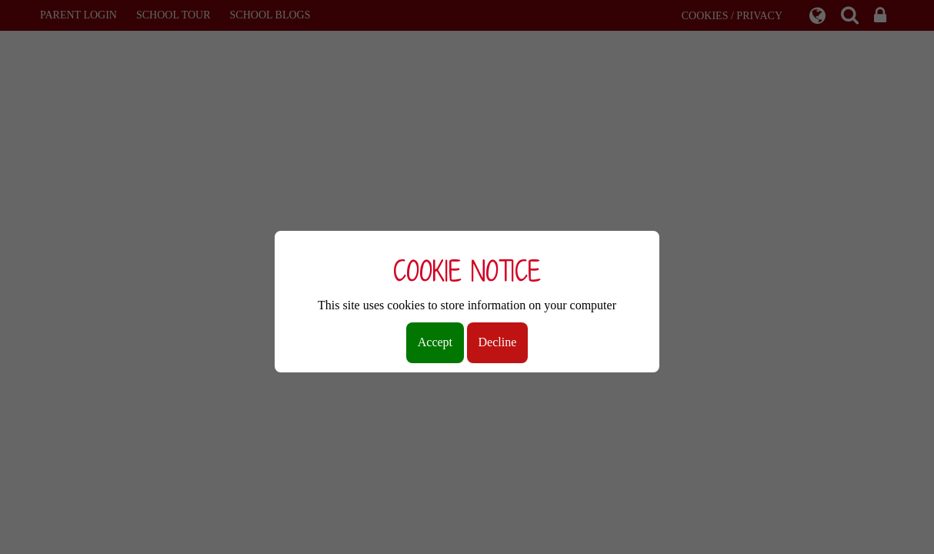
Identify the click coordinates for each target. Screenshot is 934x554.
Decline (498, 342)
